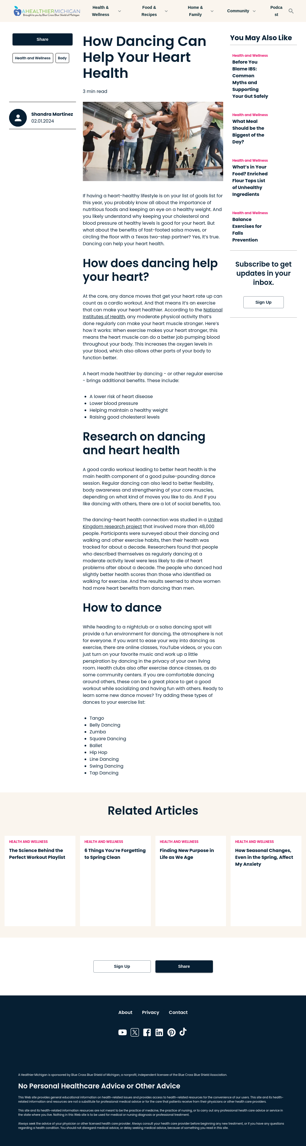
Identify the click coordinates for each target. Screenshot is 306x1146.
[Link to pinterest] (171, 1033)
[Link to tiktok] (184, 1033)
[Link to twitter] (135, 1033)
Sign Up (264, 302)
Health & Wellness (104, 11)
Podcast (276, 11)
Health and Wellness (33, 58)
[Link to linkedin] (159, 1033)
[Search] (291, 11)
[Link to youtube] (123, 1033)
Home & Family (199, 11)
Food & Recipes (152, 11)
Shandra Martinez (52, 114)
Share (43, 39)
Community (241, 11)
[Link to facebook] (147, 1033)
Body (62, 58)
